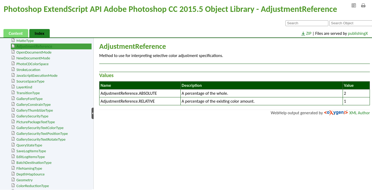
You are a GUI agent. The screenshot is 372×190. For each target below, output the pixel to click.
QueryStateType (29, 145)
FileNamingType (29, 168)
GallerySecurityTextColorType (39, 127)
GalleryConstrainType (33, 104)
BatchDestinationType (34, 162)
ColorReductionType (32, 185)
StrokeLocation (28, 69)
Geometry (24, 180)
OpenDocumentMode (34, 52)
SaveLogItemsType (31, 151)
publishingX (358, 33)
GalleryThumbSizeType (34, 110)
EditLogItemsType (30, 156)
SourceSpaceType (30, 81)
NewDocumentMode (33, 58)
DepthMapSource (30, 174)
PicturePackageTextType (35, 122)
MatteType (25, 40)
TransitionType (28, 93)
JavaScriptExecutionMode (37, 75)
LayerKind (24, 87)
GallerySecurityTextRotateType (41, 139)
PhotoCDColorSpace (32, 63)
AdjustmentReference (34, 46)
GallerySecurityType (32, 116)
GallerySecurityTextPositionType (42, 133)
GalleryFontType (29, 98)
